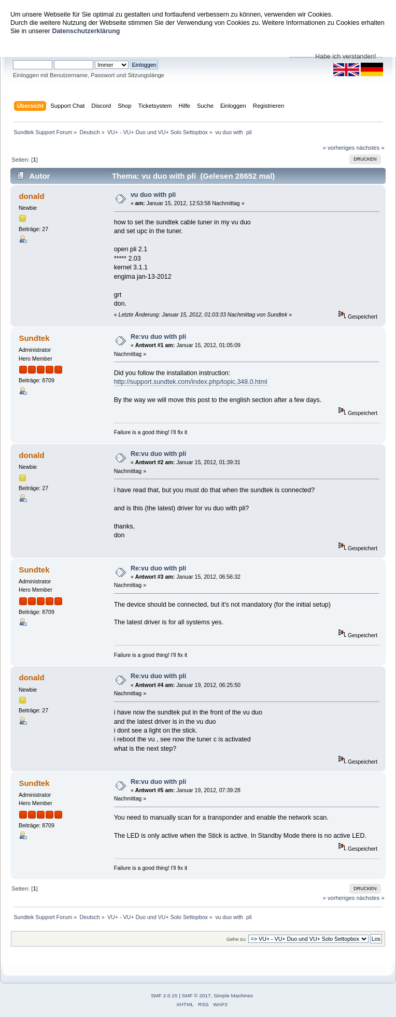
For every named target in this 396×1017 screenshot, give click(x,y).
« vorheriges (339, 148)
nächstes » (371, 148)
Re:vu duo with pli (158, 336)
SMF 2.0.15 (164, 995)
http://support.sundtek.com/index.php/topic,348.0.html (190, 381)
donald (31, 196)
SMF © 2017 (196, 995)
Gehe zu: (237, 939)
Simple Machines (233, 995)
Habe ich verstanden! (345, 56)
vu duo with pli (153, 194)
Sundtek (34, 338)
